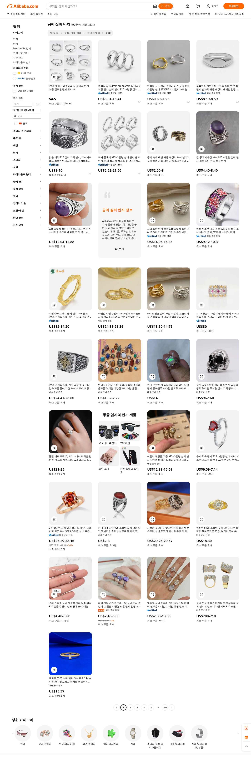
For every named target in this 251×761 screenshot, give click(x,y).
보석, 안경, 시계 (72, 33)
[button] (155, 6)
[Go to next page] (172, 707)
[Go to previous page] (116, 707)
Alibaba (54, 33)
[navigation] (26, 366)
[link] (246, 728)
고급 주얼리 (93, 33)
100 (165, 707)
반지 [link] (108, 33)
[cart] (198, 6)
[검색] (165, 6)
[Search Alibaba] (99, 6)
